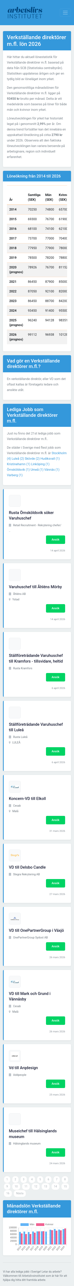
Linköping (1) (40, 464)
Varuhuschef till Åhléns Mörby (35, 586)
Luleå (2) (18, 458)
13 (45, 1186)
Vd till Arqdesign (23, 1067)
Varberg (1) (15, 475)
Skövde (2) (32, 458)
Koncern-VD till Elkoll (27, 798)
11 (26, 1186)
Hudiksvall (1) (50, 458)
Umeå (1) (37, 470)
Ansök (55, 539)
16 (7, 1193)
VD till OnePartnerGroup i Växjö (36, 930)
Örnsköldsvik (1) (18, 470)
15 (65, 1186)
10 (16, 1186)
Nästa (19, 1193)
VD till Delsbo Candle (27, 867)
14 (55, 1186)
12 (35, 1186)
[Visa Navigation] (65, 13)
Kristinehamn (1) (18, 464)
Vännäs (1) (51, 470)
